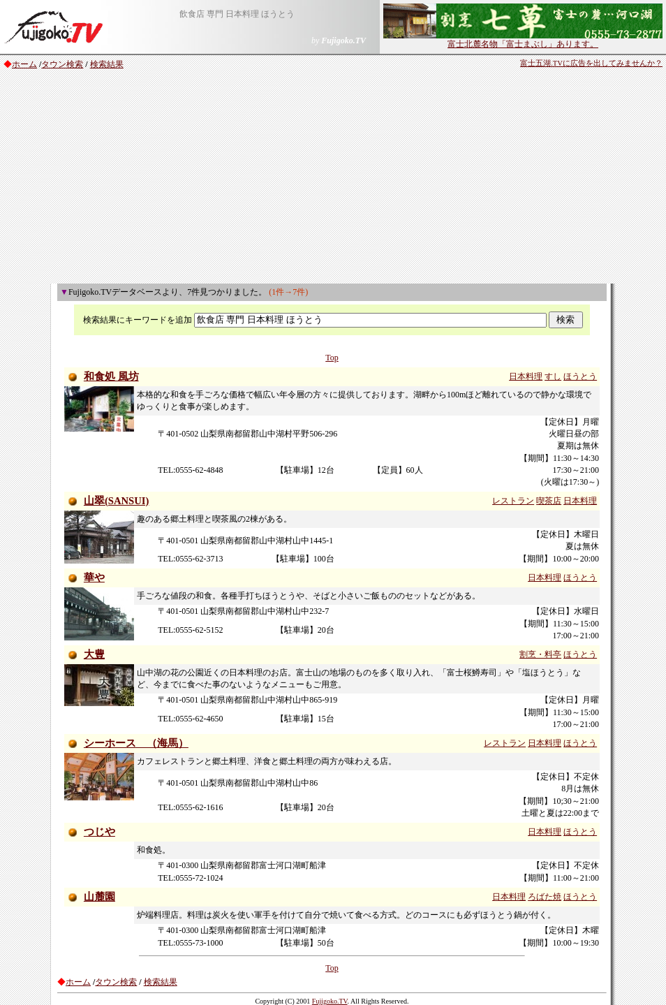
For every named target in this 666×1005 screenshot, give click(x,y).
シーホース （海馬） (136, 743)
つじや (99, 831)
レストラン (513, 501)
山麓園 (99, 896)
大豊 (94, 654)
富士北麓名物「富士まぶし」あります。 (523, 40)
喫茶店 (548, 501)
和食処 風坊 (111, 376)
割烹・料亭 (540, 654)
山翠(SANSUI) (116, 500)
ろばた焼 (544, 897)
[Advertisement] (333, 179)
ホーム (24, 64)
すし (553, 376)
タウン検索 (62, 64)
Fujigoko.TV (330, 1001)
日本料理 (525, 376)
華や (94, 577)
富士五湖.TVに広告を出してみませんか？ (591, 63)
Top (332, 357)
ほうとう (580, 376)
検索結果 (107, 64)
